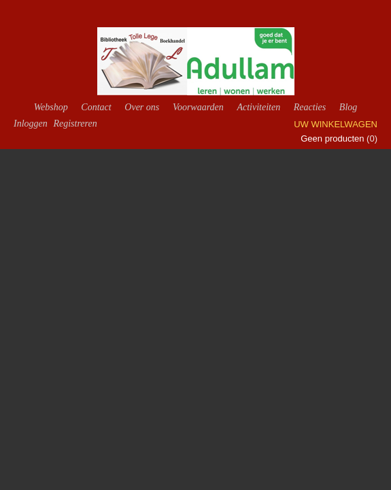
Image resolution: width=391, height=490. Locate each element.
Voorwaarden (198, 107)
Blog (348, 107)
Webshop (51, 107)
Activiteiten (258, 107)
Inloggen (31, 123)
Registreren (75, 123)
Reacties (310, 107)
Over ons (141, 107)
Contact (96, 107)
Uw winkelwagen (335, 124)
